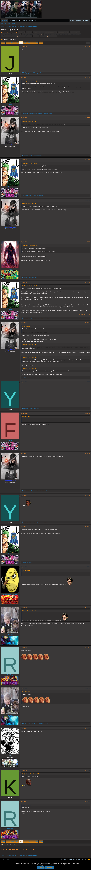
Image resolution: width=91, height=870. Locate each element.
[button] (16, 20)
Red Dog (11, 676)
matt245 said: (26, 807)
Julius (11, 104)
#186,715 (87, 609)
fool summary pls (39, 34)
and (34, 73)
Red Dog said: (26, 693)
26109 (36, 42)
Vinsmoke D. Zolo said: (29, 121)
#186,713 (87, 528)
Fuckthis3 (11, 442)
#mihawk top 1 (21, 32)
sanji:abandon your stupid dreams (48, 36)
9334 (12, 42)
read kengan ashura (6, 36)
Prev (3, 42)
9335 (16, 42)
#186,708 (87, 322)
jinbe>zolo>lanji (56, 34)
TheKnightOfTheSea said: (29, 81)
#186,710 (87, 415)
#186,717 (87, 690)
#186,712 (87, 497)
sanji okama (36, 36)
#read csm (28, 32)
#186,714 (87, 569)
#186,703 (87, 117)
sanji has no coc (27, 36)
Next (41, 42)
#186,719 (87, 772)
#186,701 (87, 46)
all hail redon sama (6, 34)
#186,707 (87, 282)
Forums (4, 20)
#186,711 (87, 455)
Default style (5, 859)
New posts (3, 23)
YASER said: (26, 418)
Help (86, 859)
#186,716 (87, 649)
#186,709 (87, 383)
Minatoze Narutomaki (10, 596)
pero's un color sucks (76, 34)
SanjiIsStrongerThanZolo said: (31, 775)
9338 (29, 42)
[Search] (86, 20)
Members (31, 20)
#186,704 (87, 159)
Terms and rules (71, 859)
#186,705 (87, 200)
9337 (25, 42)
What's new (21, 20)
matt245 (10, 636)
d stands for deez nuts (28, 34)
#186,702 (87, 77)
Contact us (63, 859)
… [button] (9, 42)
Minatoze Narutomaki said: (30, 612)
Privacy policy (79, 859)
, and (38, 113)
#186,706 (87, 242)
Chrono (10, 269)
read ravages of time (17, 36)
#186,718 (87, 730)
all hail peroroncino (74, 32)
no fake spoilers (65, 34)
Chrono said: (26, 326)
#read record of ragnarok (51, 32)
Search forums (11, 23)
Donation (12, 20)
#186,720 (87, 803)
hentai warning (47, 34)
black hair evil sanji (16, 34)
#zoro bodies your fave (63, 32)
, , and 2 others (37, 492)
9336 (21, 42)
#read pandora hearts (38, 32)
